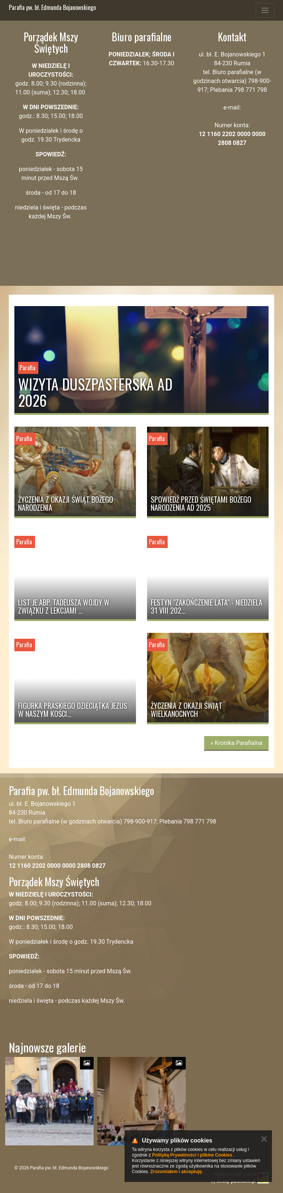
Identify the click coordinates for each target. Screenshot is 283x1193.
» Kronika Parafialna (236, 742)
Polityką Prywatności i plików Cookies (192, 1155)
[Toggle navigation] (265, 10)
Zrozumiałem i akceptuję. (176, 1171)
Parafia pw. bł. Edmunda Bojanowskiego (52, 7)
